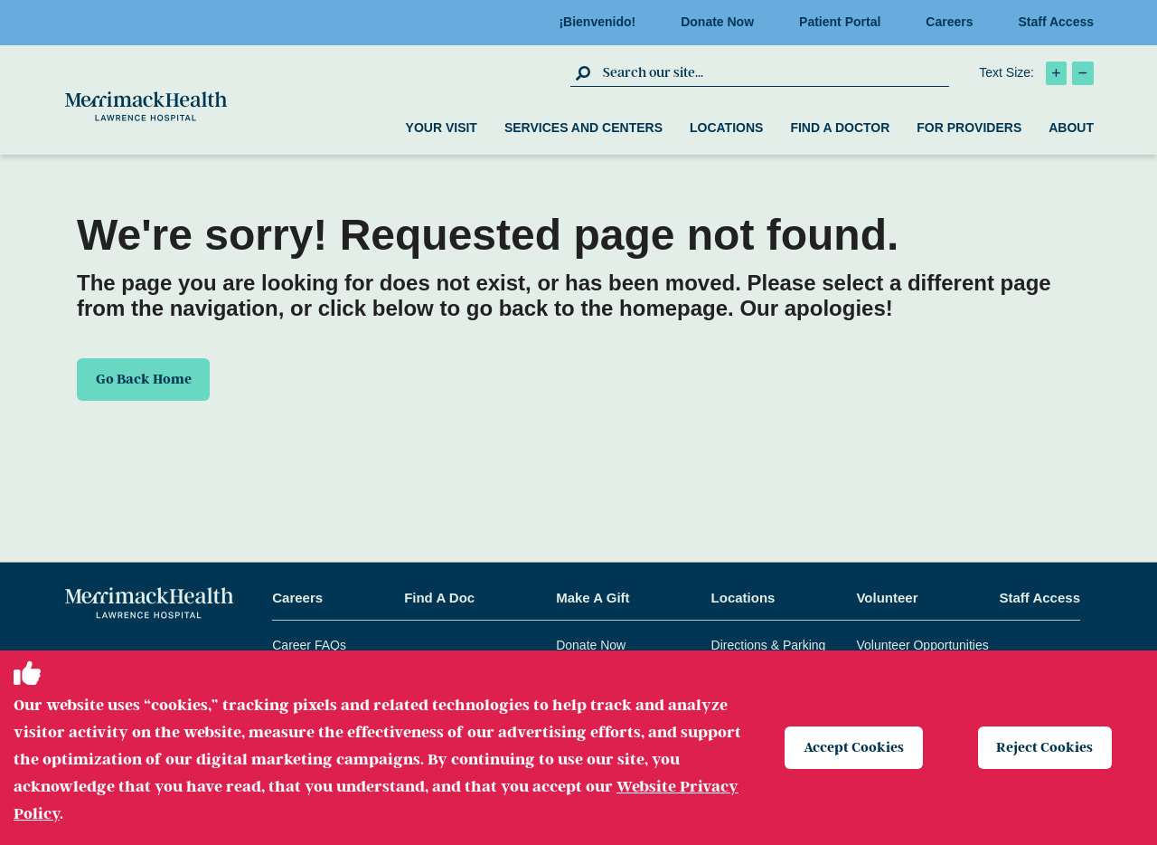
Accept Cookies (854, 747)
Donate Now (723, 21)
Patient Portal (845, 21)
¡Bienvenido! (602, 21)
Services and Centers (583, 127)
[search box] (773, 72)
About (1071, 127)
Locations (726, 127)
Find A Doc (439, 597)
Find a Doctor (839, 127)
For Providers (969, 127)
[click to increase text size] (1056, 73)
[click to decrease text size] (1083, 73)
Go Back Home (144, 379)
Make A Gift (592, 597)
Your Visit (441, 127)
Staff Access (1056, 21)
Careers (954, 21)
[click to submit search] (584, 72)
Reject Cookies (1045, 747)
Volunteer (886, 597)
